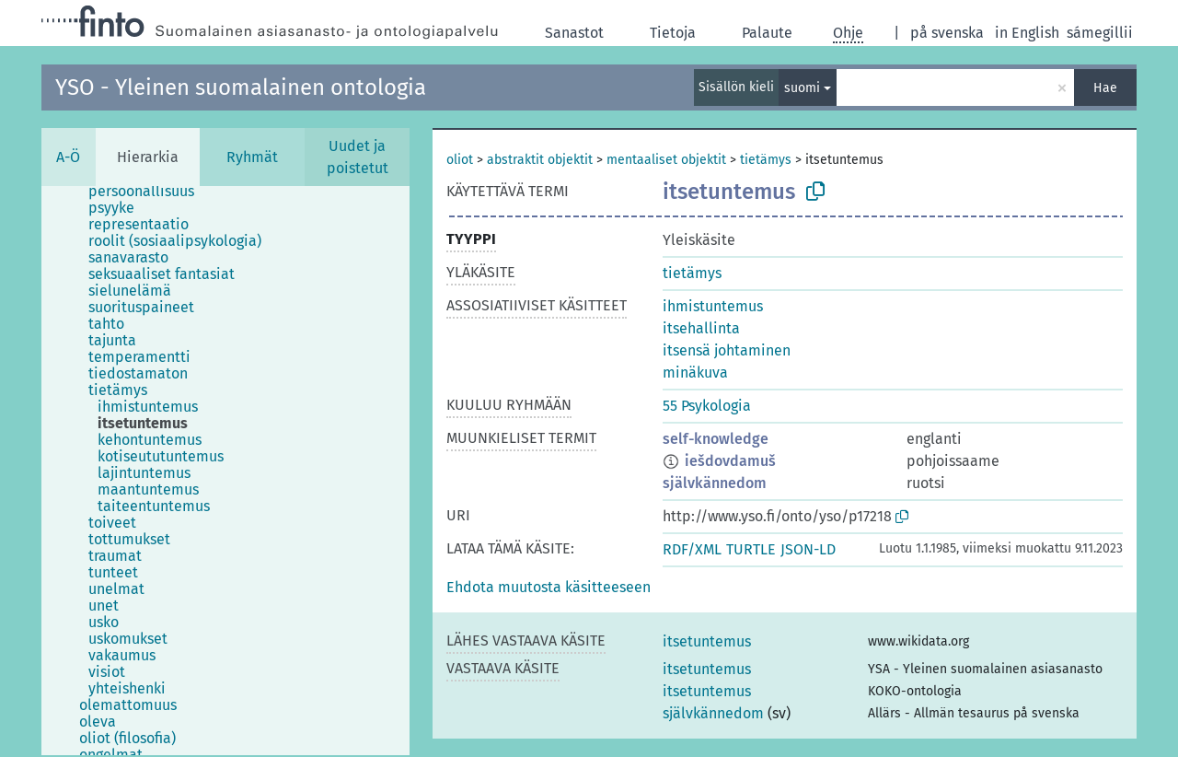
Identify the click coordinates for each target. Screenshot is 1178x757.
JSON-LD (808, 549)
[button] (548, 587)
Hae (1105, 88)
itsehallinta (701, 328)
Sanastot (574, 32)
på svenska (947, 32)
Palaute (767, 32)
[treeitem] (149, 191)
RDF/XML (692, 549)
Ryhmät (252, 157)
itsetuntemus (707, 641)
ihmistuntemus (713, 306)
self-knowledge (715, 439)
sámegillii (1100, 32)
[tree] (225, 470)
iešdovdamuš (730, 461)
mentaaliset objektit (666, 160)
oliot (459, 160)
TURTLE (751, 549)
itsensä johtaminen (727, 350)
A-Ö (68, 157)
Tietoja (673, 32)
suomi (802, 88)
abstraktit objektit (540, 160)
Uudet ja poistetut (357, 157)
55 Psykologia (707, 405)
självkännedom (715, 483)
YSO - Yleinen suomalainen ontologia (240, 87)
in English (1027, 32)
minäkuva (695, 372)
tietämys (765, 160)
